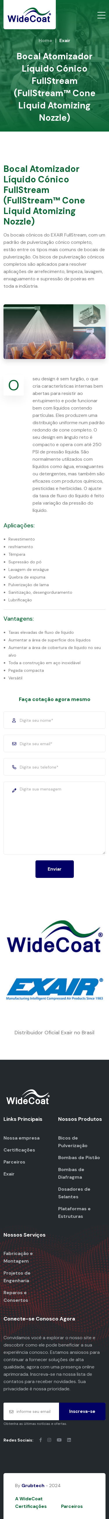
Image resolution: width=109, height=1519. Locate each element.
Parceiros (14, 1162)
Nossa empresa (21, 1138)
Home (45, 40)
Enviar (55, 869)
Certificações (19, 1150)
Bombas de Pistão (79, 1157)
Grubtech (33, 1485)
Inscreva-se (82, 1411)
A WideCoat (29, 1499)
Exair (9, 1174)
